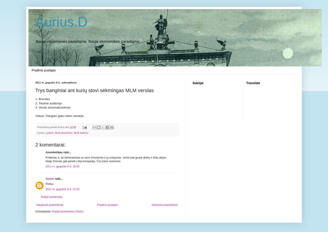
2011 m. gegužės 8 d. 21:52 (62, 189)
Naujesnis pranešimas (49, 205)
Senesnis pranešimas (164, 205)
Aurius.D (61, 22)
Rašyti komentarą (51, 197)
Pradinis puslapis (44, 70)
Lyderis (49, 132)
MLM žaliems (81, 132)
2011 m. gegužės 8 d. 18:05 (62, 166)
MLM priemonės (63, 132)
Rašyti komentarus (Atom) (68, 211)
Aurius (50, 178)
